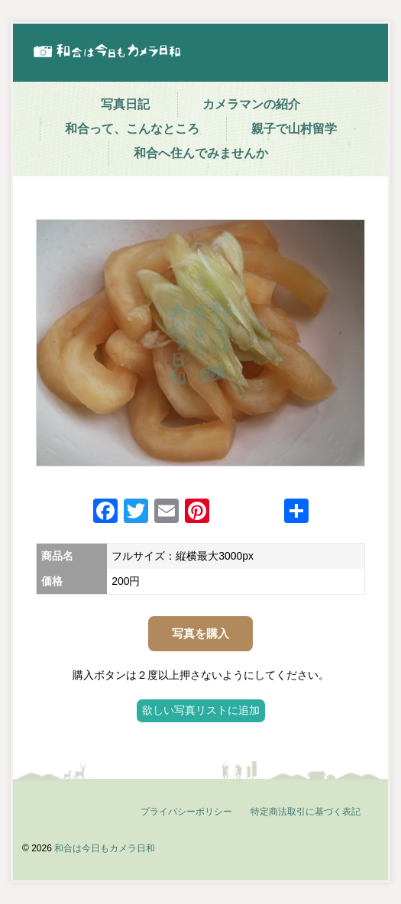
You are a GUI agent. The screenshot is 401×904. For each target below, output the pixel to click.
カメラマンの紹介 (251, 104)
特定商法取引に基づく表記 (306, 811)
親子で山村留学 (294, 128)
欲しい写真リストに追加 (201, 710)
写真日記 (125, 104)
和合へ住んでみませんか (201, 153)
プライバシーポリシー (186, 811)
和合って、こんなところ (132, 128)
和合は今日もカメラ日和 (104, 848)
